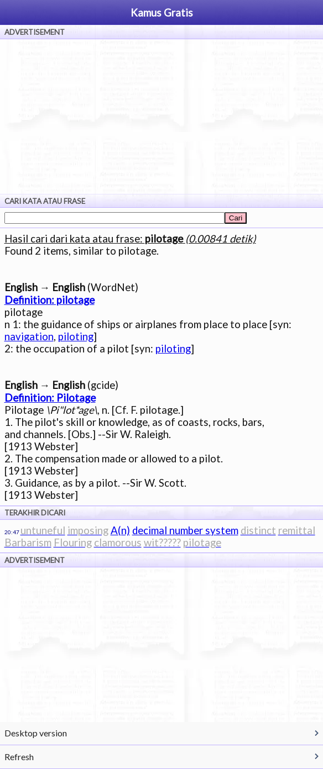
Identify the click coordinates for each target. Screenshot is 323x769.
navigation (29, 336)
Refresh (19, 756)
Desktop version (35, 733)
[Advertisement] (161, 116)
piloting (75, 336)
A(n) (120, 530)
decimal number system (185, 530)
